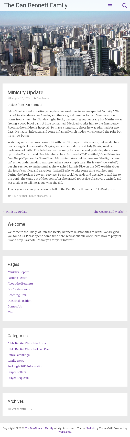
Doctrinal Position (19, 300)
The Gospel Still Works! (110, 211)
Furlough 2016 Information (25, 366)
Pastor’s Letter (17, 277)
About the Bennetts (21, 283)
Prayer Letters (17, 372)
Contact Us (15, 306)
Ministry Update (15, 211)
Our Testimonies (19, 289)
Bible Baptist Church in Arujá (27, 343)
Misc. (11, 312)
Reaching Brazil (18, 295)
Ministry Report (18, 272)
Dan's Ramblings (19, 355)
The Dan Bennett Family (36, 5)
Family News (16, 360)
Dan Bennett (44, 98)
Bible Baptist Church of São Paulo (31, 196)
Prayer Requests (18, 377)
